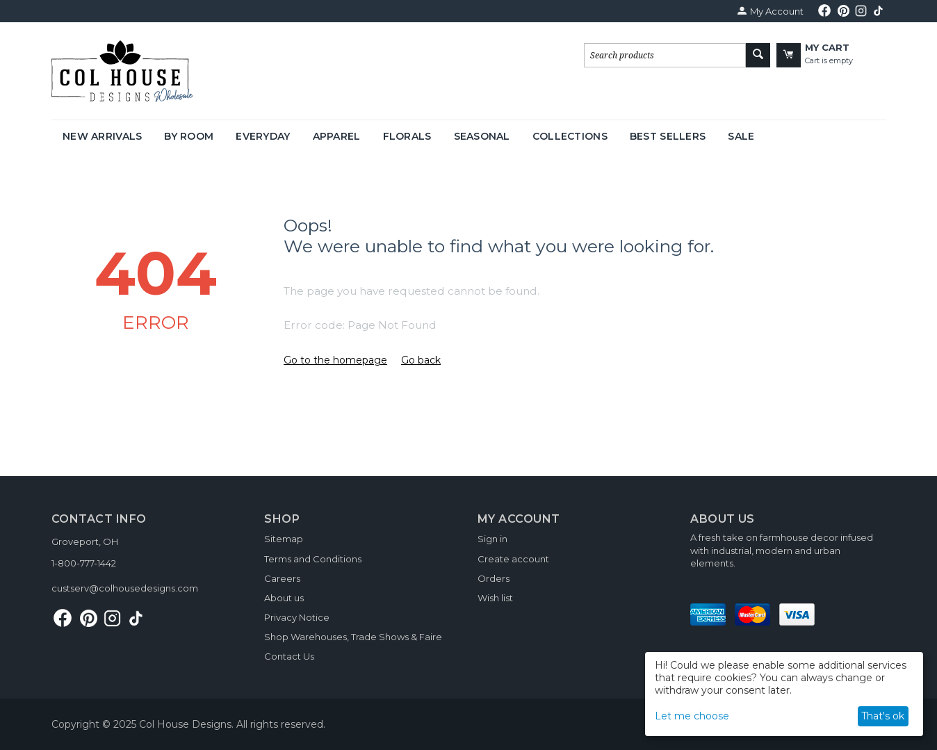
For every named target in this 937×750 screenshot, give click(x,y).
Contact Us (289, 656)
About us (284, 597)
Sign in (492, 538)
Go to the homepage (335, 360)
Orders (494, 578)
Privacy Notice (296, 617)
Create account (513, 558)
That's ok (882, 716)
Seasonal (482, 136)
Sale (741, 136)
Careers (282, 578)
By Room (188, 136)
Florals (407, 136)
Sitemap (283, 538)
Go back (421, 360)
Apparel (337, 136)
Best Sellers (668, 136)
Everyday (263, 136)
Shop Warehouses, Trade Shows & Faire (353, 636)
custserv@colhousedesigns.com (124, 588)
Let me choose (692, 716)
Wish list (495, 597)
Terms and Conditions (312, 558)
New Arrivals (102, 136)
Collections (570, 136)
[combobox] (665, 55)
